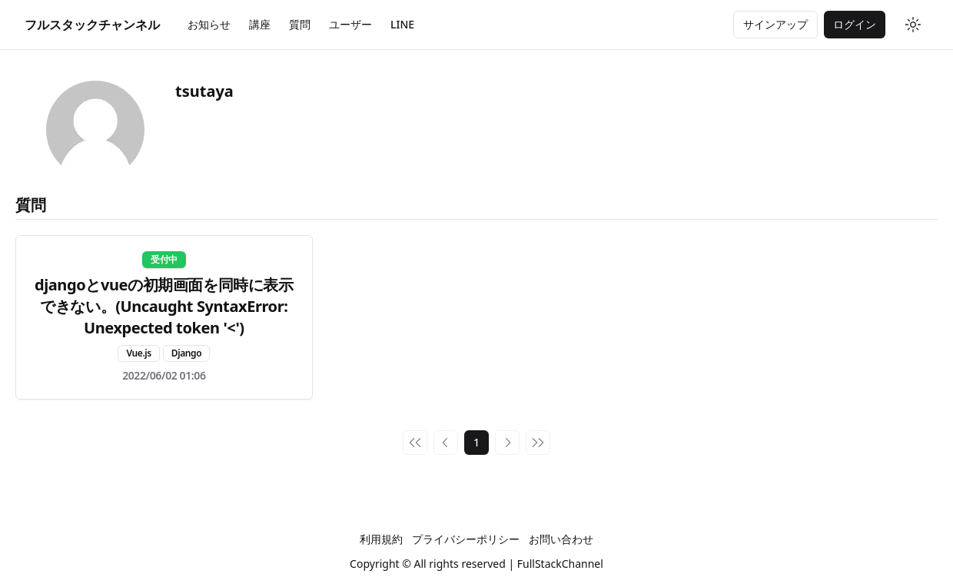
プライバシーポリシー (466, 539)
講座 (260, 24)
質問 (299, 24)
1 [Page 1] (476, 442)
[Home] (92, 24)
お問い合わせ (561, 539)
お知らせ (209, 24)
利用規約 (381, 539)
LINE (402, 24)
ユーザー (350, 24)
